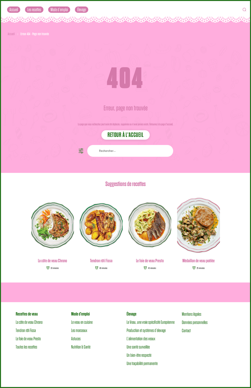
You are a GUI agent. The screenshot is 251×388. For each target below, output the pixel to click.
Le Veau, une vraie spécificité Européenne (151, 322)
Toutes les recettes (26, 347)
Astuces (76, 338)
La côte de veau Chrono (52, 260)
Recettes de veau (27, 313)
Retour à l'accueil (125, 134)
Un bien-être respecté (139, 355)
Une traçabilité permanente (142, 363)
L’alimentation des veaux (141, 338)
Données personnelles (195, 322)
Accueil (13, 9)
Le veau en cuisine (82, 322)
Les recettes (34, 9)
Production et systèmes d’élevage (146, 330)
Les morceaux (79, 330)
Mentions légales (191, 314)
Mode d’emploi (59, 9)
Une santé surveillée (138, 347)
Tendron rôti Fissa (101, 260)
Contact (186, 330)
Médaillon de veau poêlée (198, 260)
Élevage (81, 9)
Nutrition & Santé (80, 347)
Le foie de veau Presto (150, 260)
